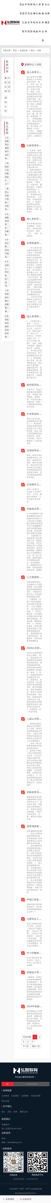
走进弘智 (23, 18)
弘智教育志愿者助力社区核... (7, 148)
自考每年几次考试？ (38, 484)
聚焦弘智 (6, 84)
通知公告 (6, 104)
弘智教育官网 (36, 1189)
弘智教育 (5, 1096)
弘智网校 (25, 1096)
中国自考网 (35, 1096)
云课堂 (48, 13)
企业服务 (46, 18)
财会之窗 (5, 1101)
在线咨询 (25, 1199)
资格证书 (40, 18)
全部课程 (8, 1199)
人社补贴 (37, 18)
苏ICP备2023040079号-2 (25, 1193)
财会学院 (31, 18)
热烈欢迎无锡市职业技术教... (7, 326)
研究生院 (29, 18)
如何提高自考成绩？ (38, 384)
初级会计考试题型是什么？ (7, 173)
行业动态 (9, 84)
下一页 (26, 1046)
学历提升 (26, 18)
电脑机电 (34, 18)
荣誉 (15, 1112)
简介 (3, 1112)
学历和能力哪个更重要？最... (7, 301)
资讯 (32, 50)
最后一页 (36, 1046)
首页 (21, 9)
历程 (9, 1112)
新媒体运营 (43, 22)
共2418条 (27, 1037)
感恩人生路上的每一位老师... (7, 199)
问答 (39, 50)
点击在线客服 (31, 1084)
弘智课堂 (15, 1096)
